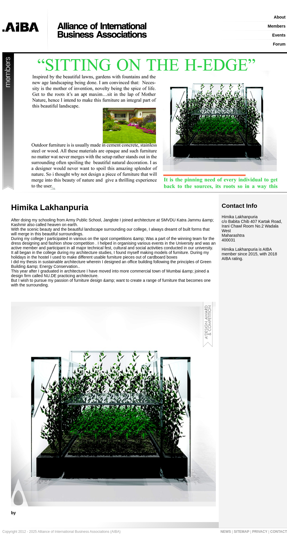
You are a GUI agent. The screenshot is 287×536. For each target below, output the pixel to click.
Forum (279, 44)
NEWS (225, 532)
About (280, 17)
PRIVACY (259, 532)
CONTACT (278, 532)
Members (277, 26)
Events (279, 35)
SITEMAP (241, 532)
